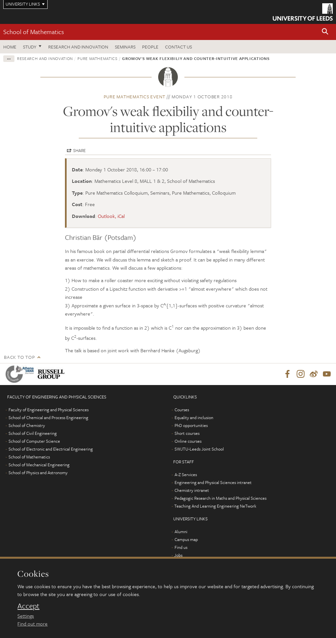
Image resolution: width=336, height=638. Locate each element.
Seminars (125, 46)
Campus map (186, 539)
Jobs (178, 555)
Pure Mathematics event (135, 96)
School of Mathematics (33, 31)
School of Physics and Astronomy (38, 472)
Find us (181, 547)
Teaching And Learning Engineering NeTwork (215, 506)
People (150, 46)
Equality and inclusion (194, 417)
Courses (182, 409)
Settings (25, 615)
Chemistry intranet (192, 490)
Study (29, 46)
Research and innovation (45, 58)
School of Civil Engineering (33, 433)
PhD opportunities (191, 425)
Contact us (178, 46)
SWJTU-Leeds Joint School (199, 449)
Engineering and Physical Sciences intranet (213, 482)
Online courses (188, 441)
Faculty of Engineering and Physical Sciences (49, 409)
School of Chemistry (27, 425)
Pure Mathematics (97, 58)
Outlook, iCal (111, 216)
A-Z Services (186, 474)
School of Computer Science (34, 441)
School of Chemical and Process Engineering (48, 417)
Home (9, 46)
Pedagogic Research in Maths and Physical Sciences (220, 498)
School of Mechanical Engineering (39, 464)
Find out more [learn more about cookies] (32, 623)
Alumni (181, 531)
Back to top (19, 357)
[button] (325, 32)
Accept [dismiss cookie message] (28, 606)
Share (79, 150)
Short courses (187, 433)
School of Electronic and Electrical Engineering (51, 449)
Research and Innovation (78, 46)
